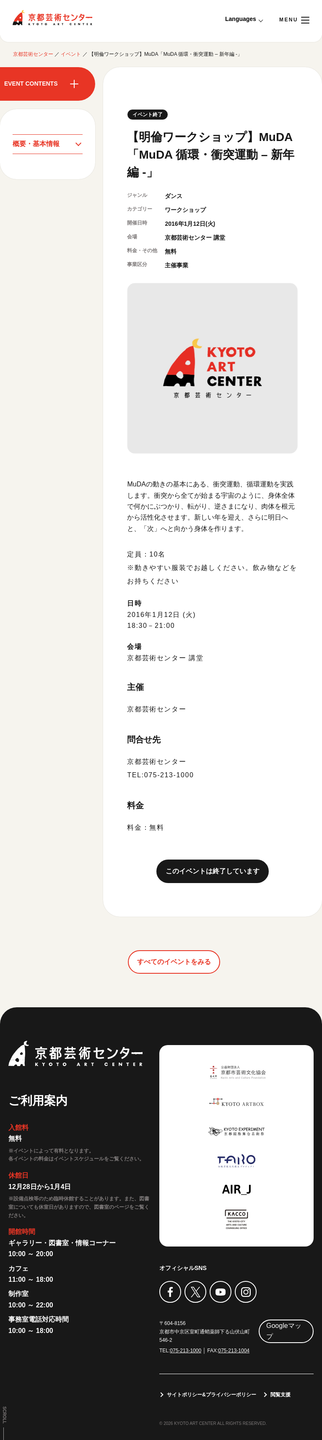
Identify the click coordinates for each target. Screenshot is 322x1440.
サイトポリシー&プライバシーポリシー (211, 1395)
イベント (71, 54)
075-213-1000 (185, 1351)
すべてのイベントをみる (174, 961)
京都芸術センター (52, 17)
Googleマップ (283, 1331)
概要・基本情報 (36, 143)
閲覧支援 (280, 1395)
